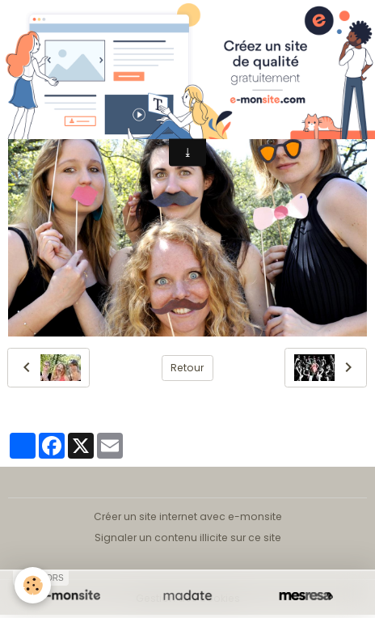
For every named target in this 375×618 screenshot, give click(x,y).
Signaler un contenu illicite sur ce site (188, 537)
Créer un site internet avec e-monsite (188, 516)
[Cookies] (33, 585)
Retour (187, 368)
